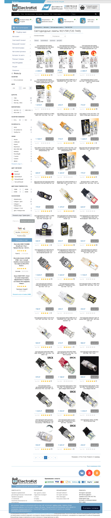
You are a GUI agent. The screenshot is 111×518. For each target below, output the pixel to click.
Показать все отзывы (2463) (22, 294)
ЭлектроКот (17, 14)
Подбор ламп (19, 32)
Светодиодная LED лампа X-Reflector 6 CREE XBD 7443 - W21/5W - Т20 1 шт (89, 251)
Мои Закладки (60, 497)
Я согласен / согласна (90, 508)
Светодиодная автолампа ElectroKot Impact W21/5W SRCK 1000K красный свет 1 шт (66, 47)
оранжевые (44, 40)
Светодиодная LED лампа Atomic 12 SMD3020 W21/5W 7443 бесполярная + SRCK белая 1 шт (89, 217)
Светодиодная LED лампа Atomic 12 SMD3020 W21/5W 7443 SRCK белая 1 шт (67, 217)
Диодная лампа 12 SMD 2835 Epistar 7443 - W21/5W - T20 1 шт (89, 182)
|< (36, 457)
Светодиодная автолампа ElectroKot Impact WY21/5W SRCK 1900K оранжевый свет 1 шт (44, 81)
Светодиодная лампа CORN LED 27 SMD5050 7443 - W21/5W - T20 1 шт (67, 81)
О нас (22, 14)
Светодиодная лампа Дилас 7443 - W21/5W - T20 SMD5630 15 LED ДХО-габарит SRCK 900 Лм (67, 387)
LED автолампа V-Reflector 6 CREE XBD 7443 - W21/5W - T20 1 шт (44, 114)
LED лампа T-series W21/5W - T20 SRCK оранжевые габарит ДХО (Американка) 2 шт (66, 149)
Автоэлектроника (19, 51)
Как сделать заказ (40, 493)
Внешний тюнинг (18, 44)
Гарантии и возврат (40, 495)
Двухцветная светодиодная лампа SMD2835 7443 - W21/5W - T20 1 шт (89, 149)
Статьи (36, 497)
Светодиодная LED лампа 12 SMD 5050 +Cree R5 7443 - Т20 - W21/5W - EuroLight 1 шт (44, 217)
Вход (49, 2)
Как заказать (39, 14)
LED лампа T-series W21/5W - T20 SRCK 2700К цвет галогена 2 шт (89, 114)
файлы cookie (57, 505)
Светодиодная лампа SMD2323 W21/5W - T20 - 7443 (89, 352)
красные (52, 40)
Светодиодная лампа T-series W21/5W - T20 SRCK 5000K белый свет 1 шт (89, 81)
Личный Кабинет (61, 493)
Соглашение (38, 501)
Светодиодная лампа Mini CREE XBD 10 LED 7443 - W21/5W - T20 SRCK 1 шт (44, 353)
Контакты (46, 14)
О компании (15, 499)
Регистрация (59, 2)
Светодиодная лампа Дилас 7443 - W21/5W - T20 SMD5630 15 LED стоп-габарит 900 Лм (89, 387)
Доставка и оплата (30, 14)
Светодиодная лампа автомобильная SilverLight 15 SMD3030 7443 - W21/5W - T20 (44, 387)
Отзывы (36, 499)
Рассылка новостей (62, 499)
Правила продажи (17, 497)
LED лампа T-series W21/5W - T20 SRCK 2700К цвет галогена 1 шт (66, 114)
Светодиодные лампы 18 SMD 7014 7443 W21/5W (89, 420)
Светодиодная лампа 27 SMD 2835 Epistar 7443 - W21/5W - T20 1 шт (89, 284)
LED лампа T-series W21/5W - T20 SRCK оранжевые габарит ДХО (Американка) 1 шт (44, 149)
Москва (15, 2)
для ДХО (59, 40)
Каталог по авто (18, 55)
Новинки (15, 70)
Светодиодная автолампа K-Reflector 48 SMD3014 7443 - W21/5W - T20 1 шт (44, 285)
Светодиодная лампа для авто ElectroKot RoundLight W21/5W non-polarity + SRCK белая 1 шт (44, 421)
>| (55, 457)
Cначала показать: (39, 35)
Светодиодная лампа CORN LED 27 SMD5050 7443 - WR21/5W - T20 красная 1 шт (67, 319)
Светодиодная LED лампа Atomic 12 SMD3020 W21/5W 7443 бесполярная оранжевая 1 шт (66, 251)
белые (36, 40)
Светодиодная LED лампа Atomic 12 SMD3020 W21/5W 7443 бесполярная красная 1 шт (44, 251)
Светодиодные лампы (56, 27)
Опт (51, 14)
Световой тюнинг (19, 40)
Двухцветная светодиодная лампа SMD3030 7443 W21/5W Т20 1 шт (44, 182)
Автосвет (15, 36)
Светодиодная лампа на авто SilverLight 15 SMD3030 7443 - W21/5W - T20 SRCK (67, 421)
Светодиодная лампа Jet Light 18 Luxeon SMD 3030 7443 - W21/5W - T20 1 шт (89, 319)
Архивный (49, 71)
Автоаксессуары (18, 48)
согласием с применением (19, 509)
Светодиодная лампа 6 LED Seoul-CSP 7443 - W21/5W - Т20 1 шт (44, 318)
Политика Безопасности (19, 501)
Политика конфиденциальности (21, 511)
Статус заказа (57, 14)
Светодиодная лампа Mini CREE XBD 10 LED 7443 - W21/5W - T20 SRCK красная (66, 353)
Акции (14, 67)
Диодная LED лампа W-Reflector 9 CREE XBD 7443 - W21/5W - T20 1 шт (67, 183)
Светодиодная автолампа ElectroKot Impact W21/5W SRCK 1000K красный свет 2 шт (89, 47)
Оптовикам (15, 502)
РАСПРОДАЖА (17, 63)
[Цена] (15, 88)
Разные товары (18, 59)
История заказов (61, 495)
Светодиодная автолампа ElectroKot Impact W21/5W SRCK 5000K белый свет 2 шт (44, 47)
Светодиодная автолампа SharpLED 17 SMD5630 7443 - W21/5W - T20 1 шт (67, 285)
